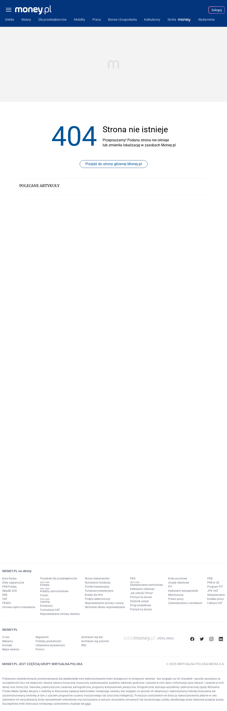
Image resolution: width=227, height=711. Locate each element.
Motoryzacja (175, 594)
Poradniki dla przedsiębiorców (58, 578)
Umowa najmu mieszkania (18, 607)
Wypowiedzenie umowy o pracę (104, 603)
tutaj (88, 703)
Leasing (45, 601)
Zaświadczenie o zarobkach (185, 603)
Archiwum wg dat (92, 637)
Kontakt (7, 645)
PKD (133, 578)
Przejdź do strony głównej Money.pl (113, 164)
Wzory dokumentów (97, 578)
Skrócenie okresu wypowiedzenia (105, 607)
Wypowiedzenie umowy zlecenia (60, 614)
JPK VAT (212, 590)
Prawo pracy (176, 599)
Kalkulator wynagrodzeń (183, 590)
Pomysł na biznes (141, 597)
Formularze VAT (50, 609)
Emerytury (46, 605)
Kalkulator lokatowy (142, 589)
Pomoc (40, 649)
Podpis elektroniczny (97, 599)
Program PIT (215, 586)
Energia (44, 584)
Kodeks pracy (215, 599)
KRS (4, 594)
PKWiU (6, 603)
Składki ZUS (9, 590)
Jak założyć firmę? (141, 593)
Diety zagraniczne (13, 582)
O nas (5, 637)
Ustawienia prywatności (50, 645)
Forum (44, 595)
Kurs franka (9, 578)
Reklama (7, 641)
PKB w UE (213, 582)
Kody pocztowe (177, 578)
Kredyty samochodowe (54, 591)
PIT (170, 586)
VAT (4, 599)
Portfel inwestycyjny (97, 586)
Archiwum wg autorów (95, 641)
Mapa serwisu (10, 649)
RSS (83, 645)
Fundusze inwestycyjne (99, 590)
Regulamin (42, 637)
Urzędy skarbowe (178, 582)
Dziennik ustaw (139, 601)
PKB (209, 578)
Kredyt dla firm (94, 594)
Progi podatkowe (140, 605)
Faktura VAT (214, 603)
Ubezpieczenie (216, 594)
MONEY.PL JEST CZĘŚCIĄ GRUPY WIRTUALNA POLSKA (42, 664)
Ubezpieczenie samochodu (146, 584)
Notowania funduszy (98, 582)
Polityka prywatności (48, 641)
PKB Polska (9, 586)
